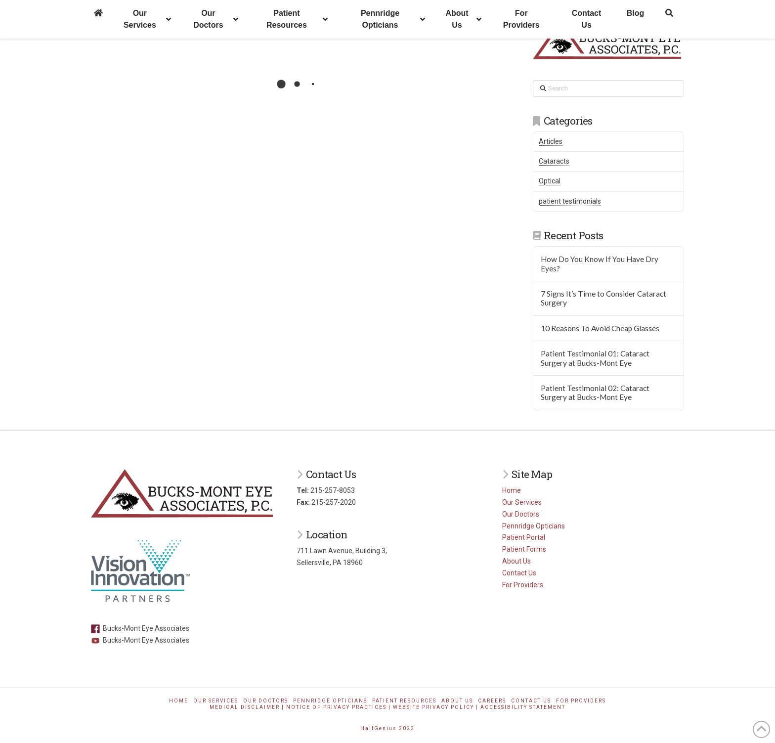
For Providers (522, 585)
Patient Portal (523, 537)
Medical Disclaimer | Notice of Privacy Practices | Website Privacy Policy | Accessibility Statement (387, 707)
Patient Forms (524, 549)
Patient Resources (404, 700)
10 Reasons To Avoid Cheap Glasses (600, 328)
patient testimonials (570, 201)
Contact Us (519, 573)
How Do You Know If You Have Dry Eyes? (599, 264)
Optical (549, 181)
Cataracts (554, 161)
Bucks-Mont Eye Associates (140, 628)
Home (511, 490)
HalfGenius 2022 (387, 728)
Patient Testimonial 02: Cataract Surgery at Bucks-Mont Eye (595, 393)
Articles (550, 141)
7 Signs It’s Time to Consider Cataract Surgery (603, 298)
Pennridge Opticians (533, 526)
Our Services (522, 502)
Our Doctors (520, 514)
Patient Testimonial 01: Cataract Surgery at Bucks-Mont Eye (595, 358)
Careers (492, 700)
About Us (516, 561)
